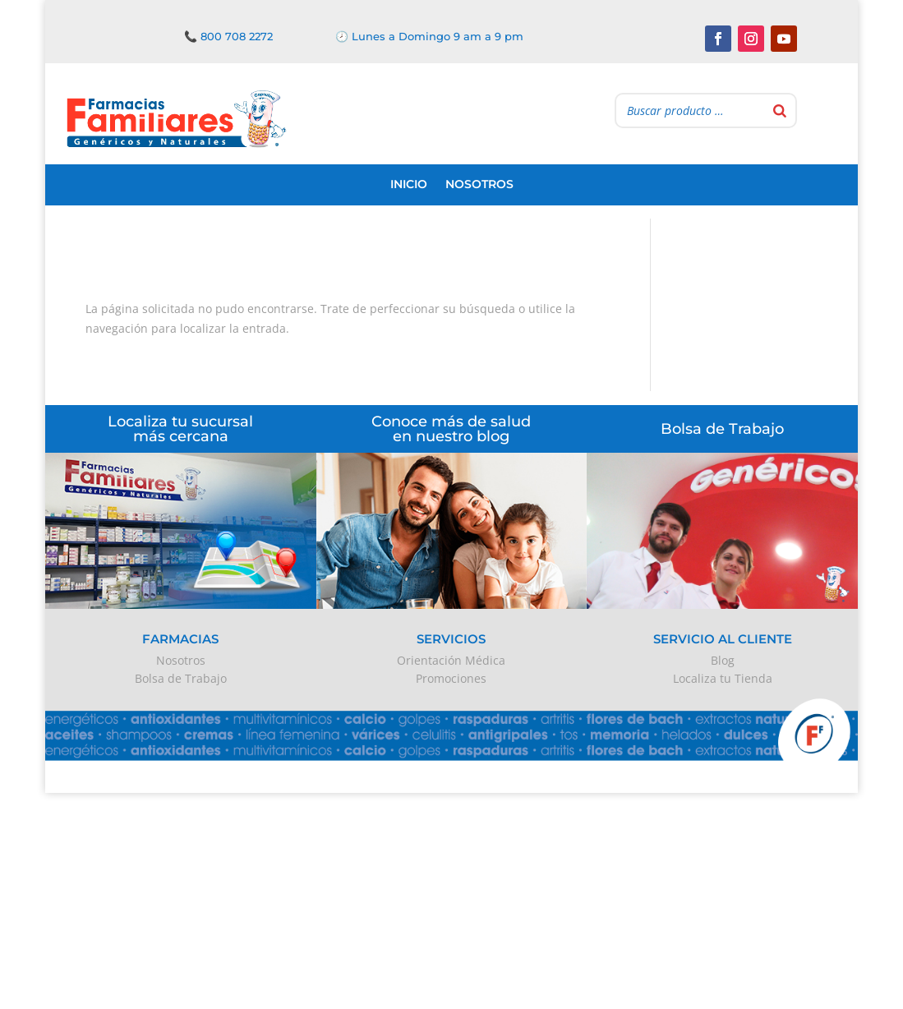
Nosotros (479, 184)
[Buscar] (779, 110)
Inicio (408, 184)
